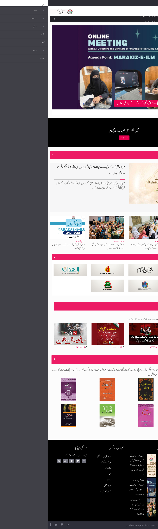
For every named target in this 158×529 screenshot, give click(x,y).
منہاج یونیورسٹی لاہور (57, 491)
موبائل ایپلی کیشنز (58, 462)
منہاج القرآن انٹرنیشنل (57, 456)
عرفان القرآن (59, 468)
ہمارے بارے (76, 137)
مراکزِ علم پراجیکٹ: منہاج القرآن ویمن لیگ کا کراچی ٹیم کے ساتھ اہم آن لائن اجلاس (118, 19)
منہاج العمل (60, 485)
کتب (62, 474)
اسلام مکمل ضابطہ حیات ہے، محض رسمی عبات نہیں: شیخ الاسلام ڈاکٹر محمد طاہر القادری (60, 246)
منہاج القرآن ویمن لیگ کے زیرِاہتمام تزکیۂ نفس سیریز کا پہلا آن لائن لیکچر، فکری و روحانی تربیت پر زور (89, 465)
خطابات (61, 480)
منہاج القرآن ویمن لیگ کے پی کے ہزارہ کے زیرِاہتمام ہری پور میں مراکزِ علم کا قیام (99, 246)
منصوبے (146, 257)
